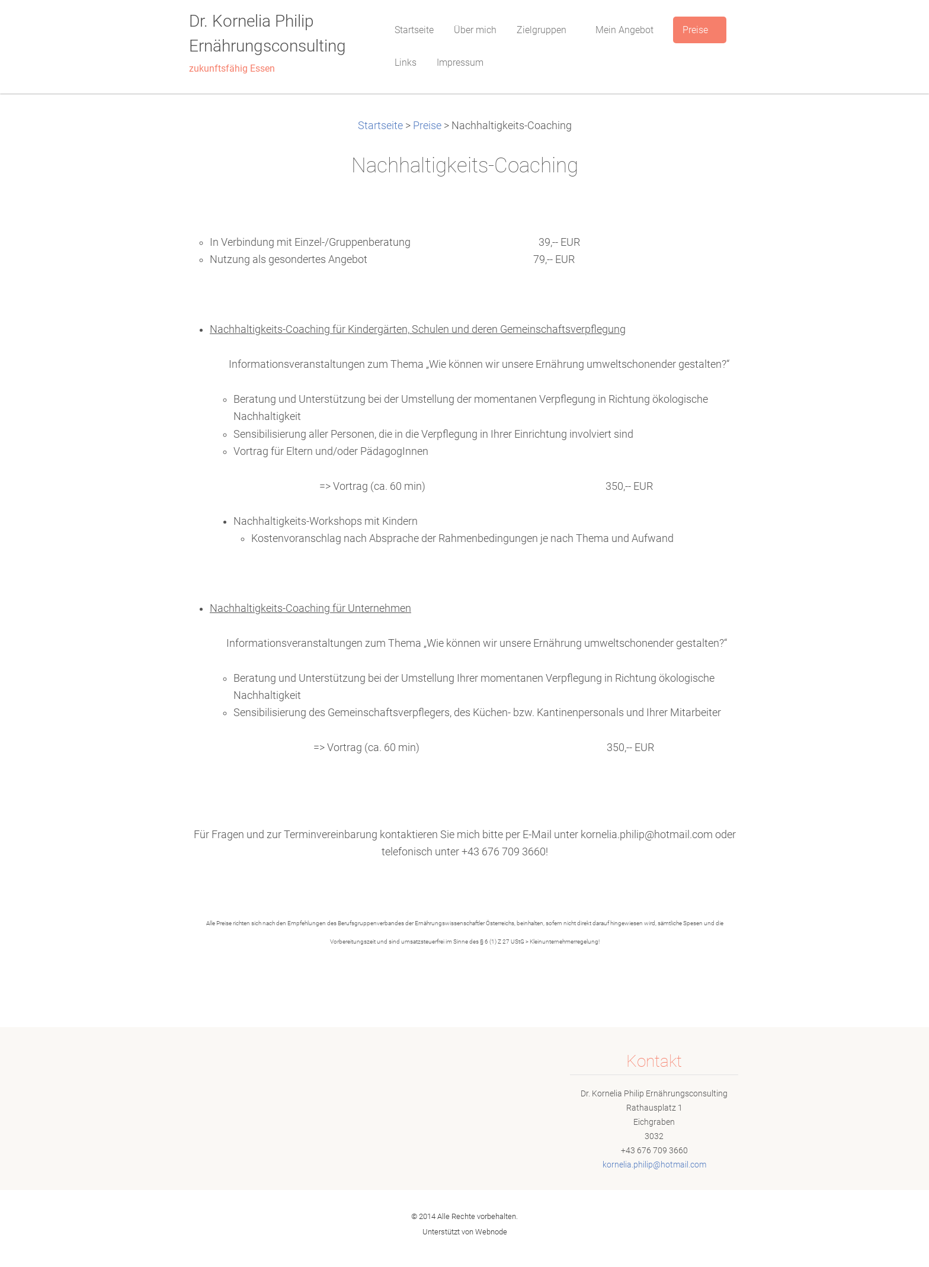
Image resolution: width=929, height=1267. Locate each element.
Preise (427, 125)
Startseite (380, 125)
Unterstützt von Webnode (464, 1231)
